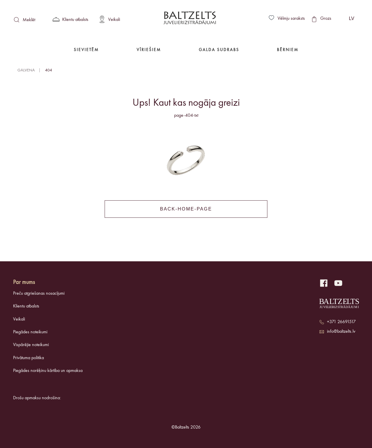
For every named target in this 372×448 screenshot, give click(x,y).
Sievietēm (86, 50)
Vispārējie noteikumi (31, 345)
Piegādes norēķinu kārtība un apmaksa (48, 370)
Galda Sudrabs (219, 50)
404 (48, 70)
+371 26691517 (341, 322)
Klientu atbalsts (26, 306)
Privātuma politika (28, 358)
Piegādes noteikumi (30, 332)
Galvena (26, 70)
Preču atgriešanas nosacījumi (39, 293)
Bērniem (287, 50)
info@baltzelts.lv (341, 331)
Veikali (19, 319)
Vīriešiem (149, 50)
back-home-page (186, 208)
